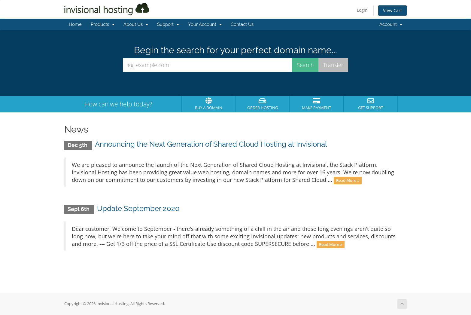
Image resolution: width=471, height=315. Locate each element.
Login (362, 10)
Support (168, 24)
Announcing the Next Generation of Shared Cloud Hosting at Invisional (211, 144)
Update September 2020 (138, 208)
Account (390, 24)
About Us (135, 24)
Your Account (205, 24)
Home (75, 24)
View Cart (392, 10)
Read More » (347, 180)
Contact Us (242, 24)
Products (102, 24)
